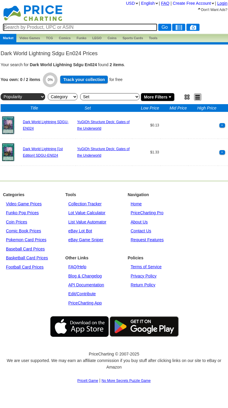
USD (130, 3)
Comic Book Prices (23, 230)
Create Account (192, 3)
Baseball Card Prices (25, 249)
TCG (49, 38)
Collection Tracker (85, 203)
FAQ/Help (77, 266)
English (148, 3)
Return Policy (143, 284)
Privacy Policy (143, 276)
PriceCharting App (85, 303)
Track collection (84, 79)
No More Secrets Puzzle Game (126, 381)
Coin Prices (16, 222)
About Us (139, 222)
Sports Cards (133, 38)
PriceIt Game (87, 381)
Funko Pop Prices (22, 212)
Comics (65, 38)
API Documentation (86, 284)
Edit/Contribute (82, 293)
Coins (112, 38)
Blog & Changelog (85, 276)
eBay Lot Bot (80, 230)
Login (222, 3)
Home (136, 203)
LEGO (97, 38)
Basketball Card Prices (27, 257)
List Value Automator (87, 222)
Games (29, 38)
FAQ (165, 3)
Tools (153, 38)
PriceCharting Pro (147, 212)
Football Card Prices (25, 267)
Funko (81, 38)
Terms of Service (146, 266)
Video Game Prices (24, 203)
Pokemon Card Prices (26, 239)
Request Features (147, 239)
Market (8, 38)
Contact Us (141, 230)
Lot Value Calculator (86, 212)
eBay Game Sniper (85, 239)
